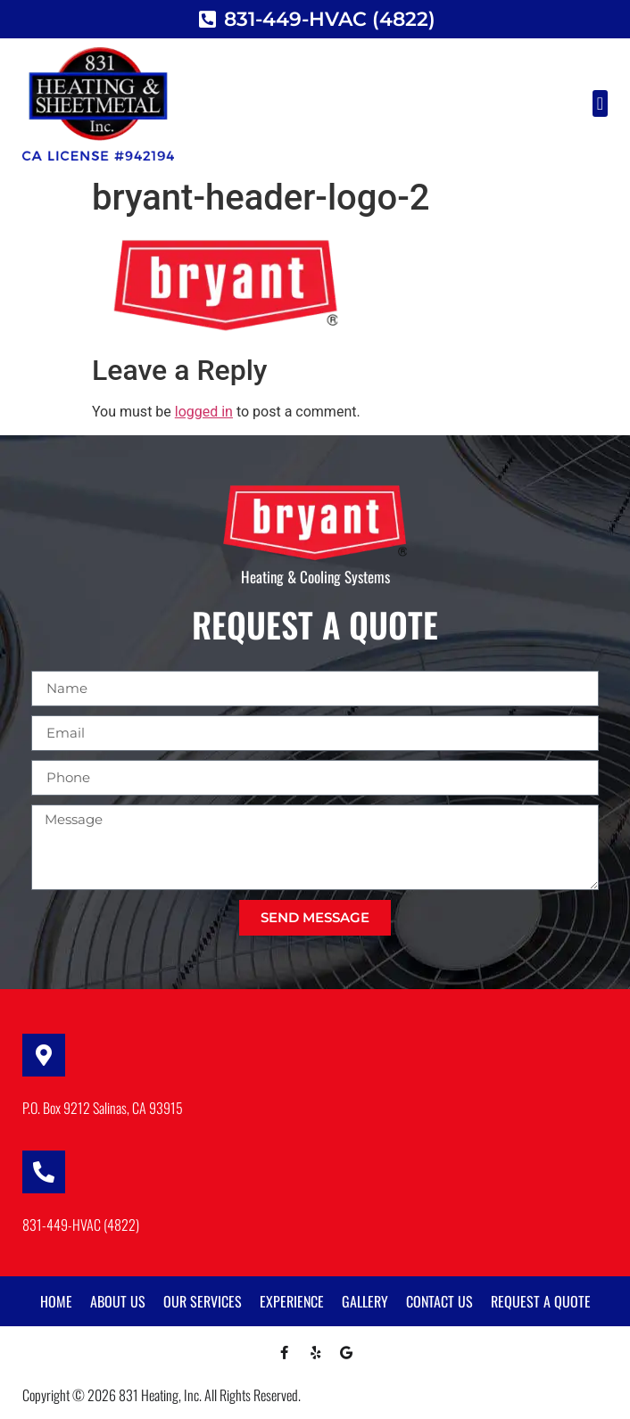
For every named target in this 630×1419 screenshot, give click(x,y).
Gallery (365, 1301)
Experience (292, 1301)
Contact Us (439, 1301)
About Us (117, 1301)
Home (56, 1301)
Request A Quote (541, 1301)
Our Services (202, 1301)
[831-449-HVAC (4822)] (43, 1172)
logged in (204, 411)
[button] (600, 103)
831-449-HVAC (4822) (80, 1224)
